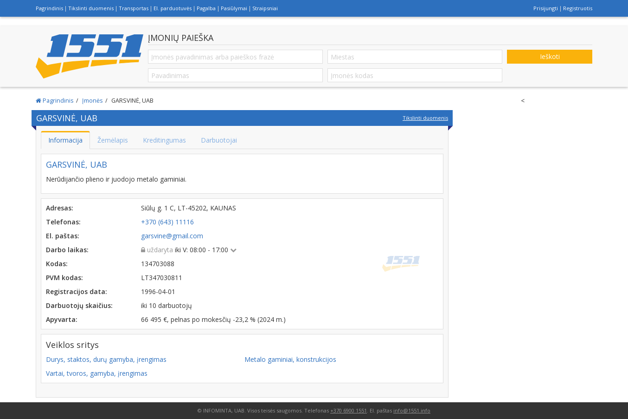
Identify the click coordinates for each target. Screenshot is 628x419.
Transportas (133, 8)
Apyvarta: (61, 319)
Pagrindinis (49, 8)
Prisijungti (545, 8)
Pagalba (206, 8)
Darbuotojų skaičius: (79, 305)
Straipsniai (265, 8)
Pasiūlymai (234, 8)
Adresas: (59, 207)
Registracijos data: (76, 291)
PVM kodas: (64, 277)
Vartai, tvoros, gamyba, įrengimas (96, 373)
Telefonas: (63, 221)
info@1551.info (411, 410)
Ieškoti (550, 56)
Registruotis (577, 8)
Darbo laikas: (67, 249)
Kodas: (57, 263)
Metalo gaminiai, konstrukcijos (290, 359)
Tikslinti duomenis (91, 8)
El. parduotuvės (173, 8)
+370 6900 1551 (348, 410)
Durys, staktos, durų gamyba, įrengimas (106, 359)
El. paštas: (62, 235)
